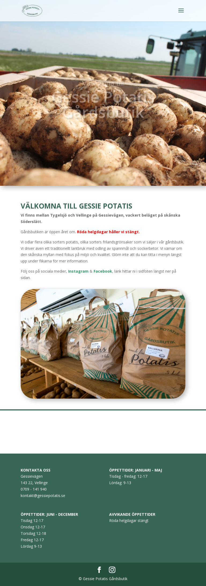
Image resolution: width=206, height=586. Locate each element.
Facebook (103, 271)
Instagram (78, 271)
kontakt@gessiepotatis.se (43, 495)
